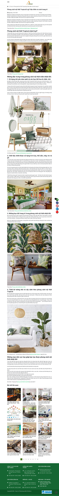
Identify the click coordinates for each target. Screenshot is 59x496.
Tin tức (11, 6)
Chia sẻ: (40, 12)
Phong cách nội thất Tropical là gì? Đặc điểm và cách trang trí (25, 6)
